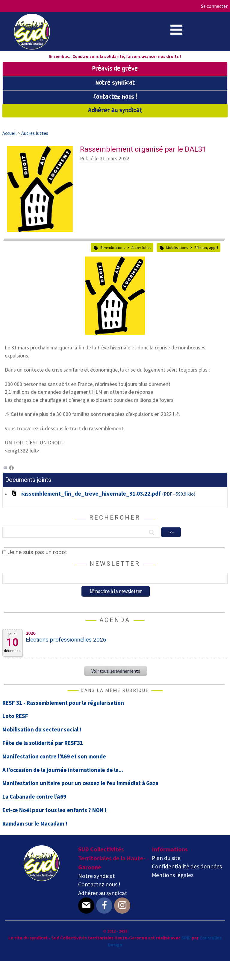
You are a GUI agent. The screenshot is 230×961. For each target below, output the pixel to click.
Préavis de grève (115, 69)
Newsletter (115, 563)
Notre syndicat (115, 83)
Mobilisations (177, 247)
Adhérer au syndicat (115, 110)
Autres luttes (141, 247)
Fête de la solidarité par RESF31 (42, 742)
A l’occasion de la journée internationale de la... (62, 769)
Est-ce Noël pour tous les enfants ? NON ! (54, 810)
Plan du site (166, 858)
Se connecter (214, 6)
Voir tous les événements (115, 671)
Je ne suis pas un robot (34, 552)
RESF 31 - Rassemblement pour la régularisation (63, 702)
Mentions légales (172, 875)
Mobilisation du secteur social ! (42, 729)
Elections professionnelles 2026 (66, 639)
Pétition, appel (206, 247)
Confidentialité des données (187, 866)
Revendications (112, 247)
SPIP (186, 938)
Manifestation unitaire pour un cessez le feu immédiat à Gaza (80, 783)
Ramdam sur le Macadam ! (34, 823)
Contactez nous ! (115, 97)
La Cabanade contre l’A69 (34, 796)
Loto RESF (15, 715)
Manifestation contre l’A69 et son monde (54, 756)
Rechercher (114, 517)
